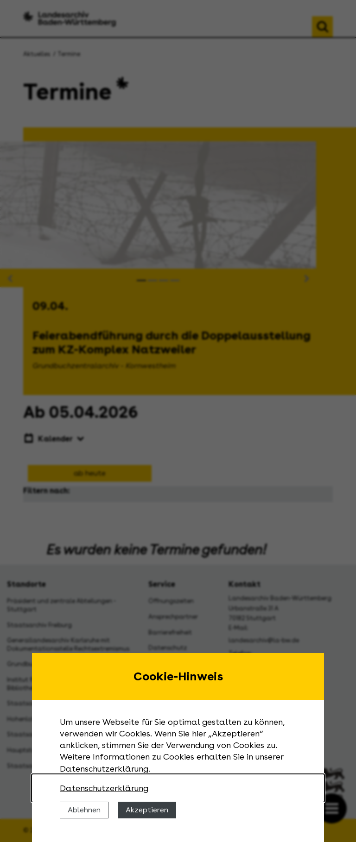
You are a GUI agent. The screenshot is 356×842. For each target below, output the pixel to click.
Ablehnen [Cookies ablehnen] (84, 809)
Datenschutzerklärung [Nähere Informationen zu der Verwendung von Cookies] (104, 788)
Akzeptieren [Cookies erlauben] (147, 809)
